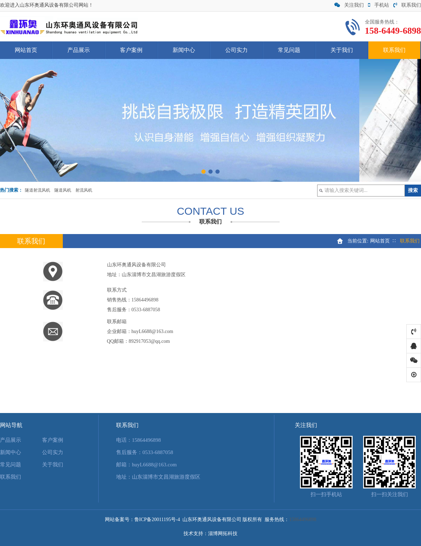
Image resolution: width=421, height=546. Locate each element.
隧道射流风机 (37, 190)
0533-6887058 (146, 309)
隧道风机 (62, 190)
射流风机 (83, 190)
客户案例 (131, 50)
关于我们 (341, 50)
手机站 (378, 5)
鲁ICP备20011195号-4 (157, 519)
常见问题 (289, 50)
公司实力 (236, 50)
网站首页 (26, 50)
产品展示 (78, 50)
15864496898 (145, 299)
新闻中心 (184, 50)
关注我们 (349, 5)
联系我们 (407, 5)
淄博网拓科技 (223, 533)
